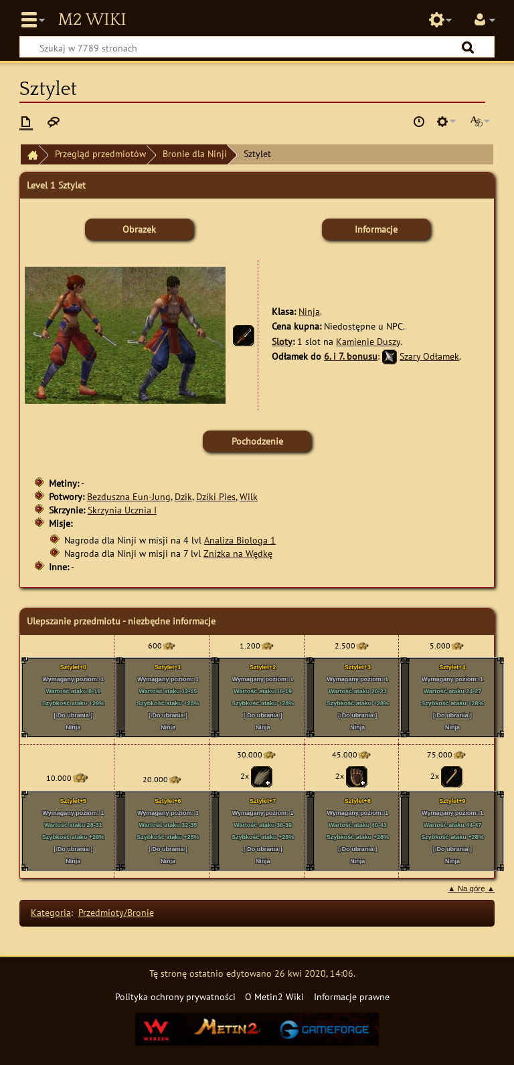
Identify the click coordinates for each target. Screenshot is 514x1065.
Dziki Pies (216, 496)
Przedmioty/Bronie (116, 912)
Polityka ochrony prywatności (175, 996)
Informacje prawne (352, 996)
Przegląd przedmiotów (100, 153)
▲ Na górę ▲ (471, 888)
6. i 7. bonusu (350, 356)
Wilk (249, 496)
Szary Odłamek (429, 356)
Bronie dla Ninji (195, 153)
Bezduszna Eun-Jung (129, 496)
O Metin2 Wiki (274, 996)
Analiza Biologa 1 (240, 540)
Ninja (309, 311)
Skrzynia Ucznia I (122, 509)
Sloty (282, 341)
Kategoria (51, 912)
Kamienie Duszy (368, 341)
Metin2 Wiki (92, 20)
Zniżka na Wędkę (237, 553)
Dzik (183, 496)
